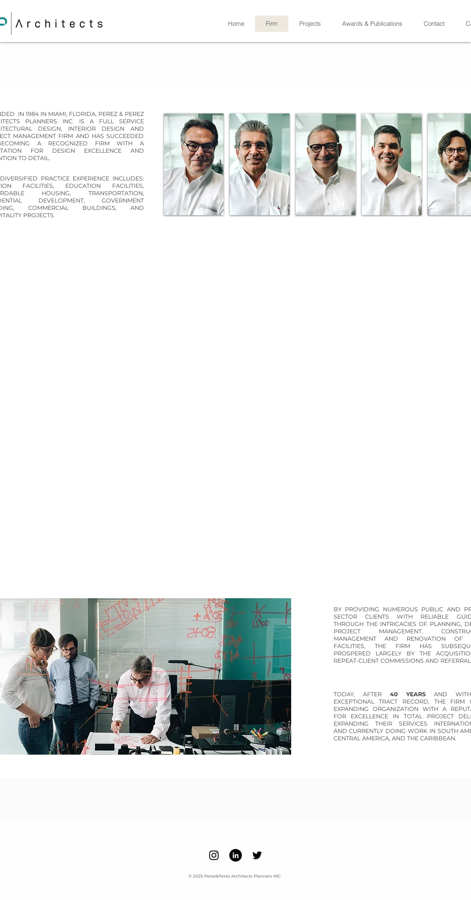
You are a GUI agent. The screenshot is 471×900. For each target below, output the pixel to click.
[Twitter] (257, 855)
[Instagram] (214, 855)
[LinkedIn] (235, 855)
